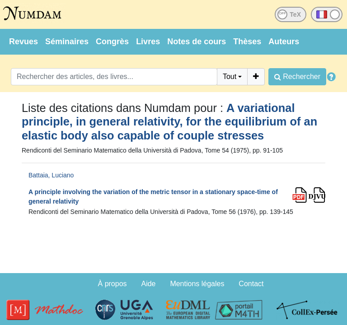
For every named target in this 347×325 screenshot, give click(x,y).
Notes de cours (196, 41)
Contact (251, 284)
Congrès (112, 41)
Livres (148, 41)
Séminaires (67, 41)
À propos (112, 284)
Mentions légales (197, 284)
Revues (23, 41)
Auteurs (283, 41)
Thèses (247, 41)
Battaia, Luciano (51, 175)
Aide (148, 284)
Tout (229, 76)
